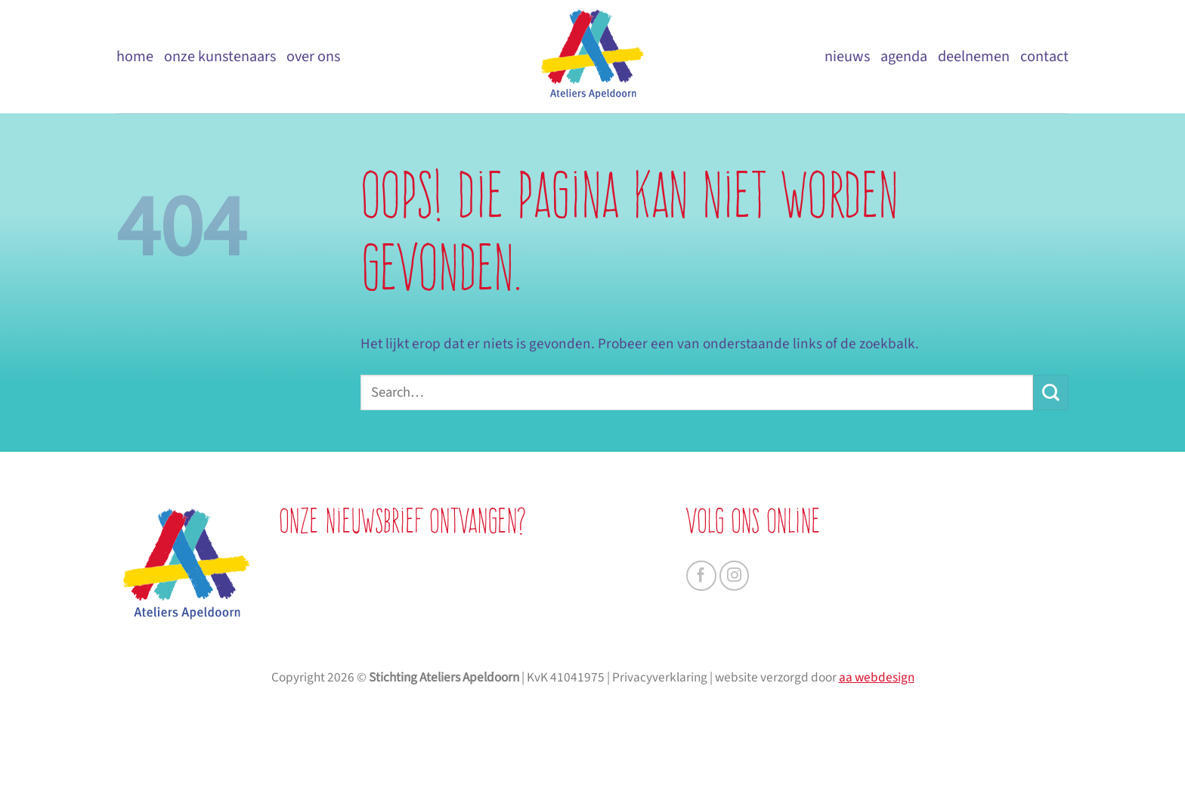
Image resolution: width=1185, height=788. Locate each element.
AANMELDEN (430, 699)
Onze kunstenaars (220, 56)
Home (134, 56)
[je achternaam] (430, 618)
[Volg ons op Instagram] (734, 576)
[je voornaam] (430, 582)
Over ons (313, 56)
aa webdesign (876, 765)
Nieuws (847, 56)
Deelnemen (974, 56)
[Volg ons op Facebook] (701, 576)
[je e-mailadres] (430, 654)
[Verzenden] (1051, 392)
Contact (1044, 56)
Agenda (903, 56)
